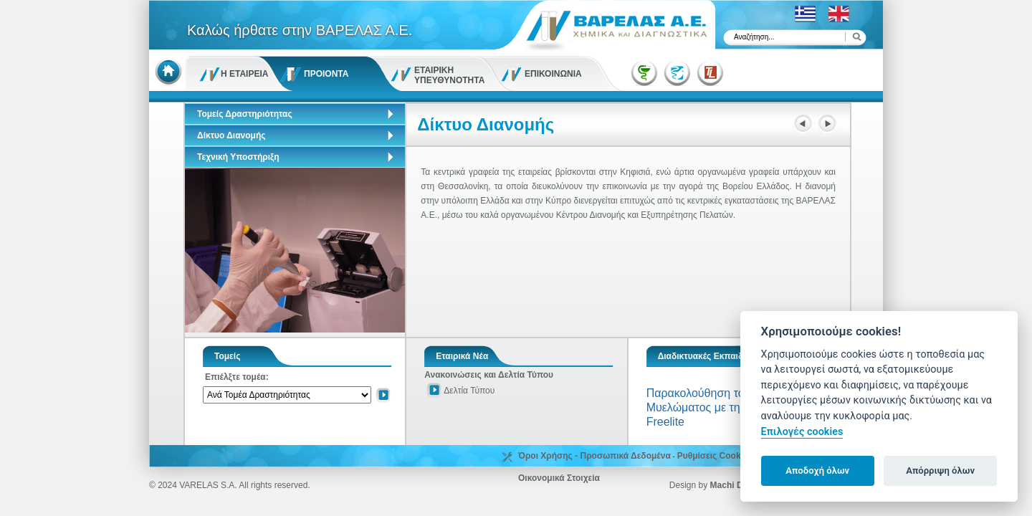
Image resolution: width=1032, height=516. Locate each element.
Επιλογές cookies (802, 432)
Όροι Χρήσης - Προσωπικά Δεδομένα (594, 456)
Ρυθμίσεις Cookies (715, 456)
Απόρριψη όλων (940, 470)
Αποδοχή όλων (817, 470)
